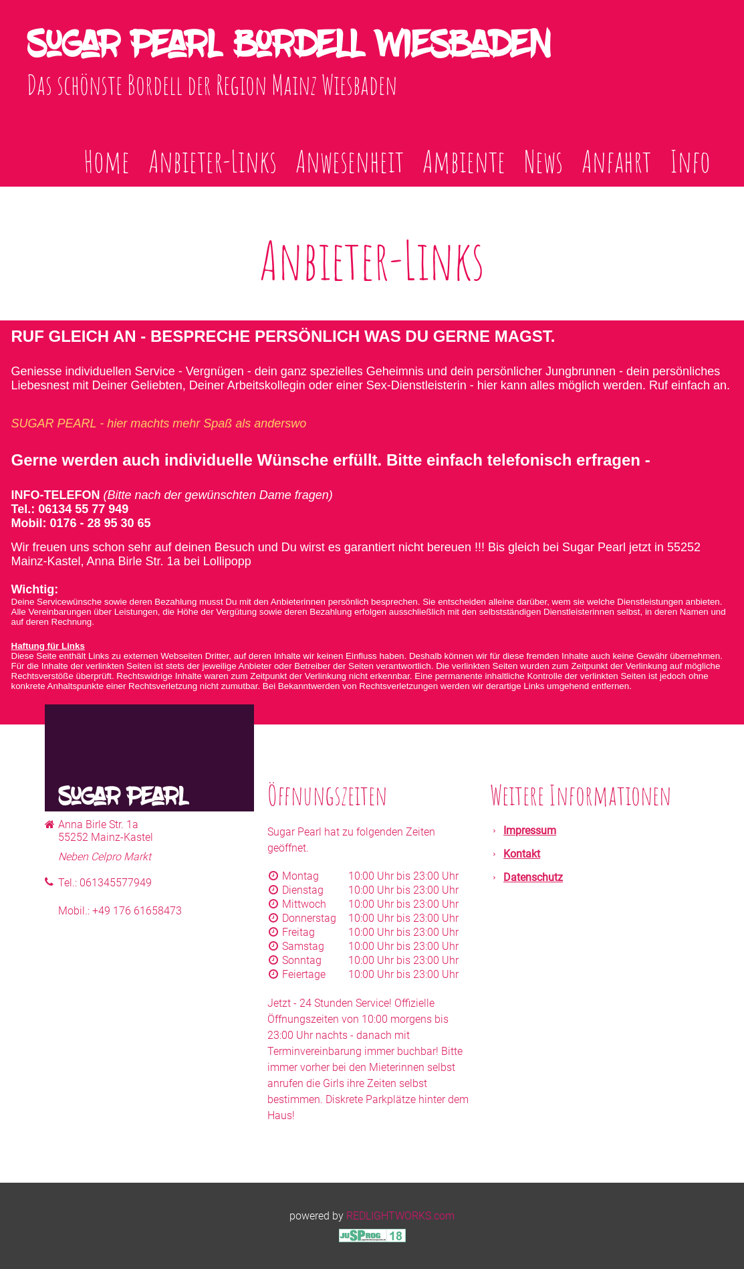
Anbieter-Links (212, 161)
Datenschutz (533, 877)
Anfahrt (616, 161)
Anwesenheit (349, 161)
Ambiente (463, 161)
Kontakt (521, 854)
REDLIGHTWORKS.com (400, 1215)
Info (690, 161)
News (543, 161)
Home (107, 161)
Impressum (529, 830)
